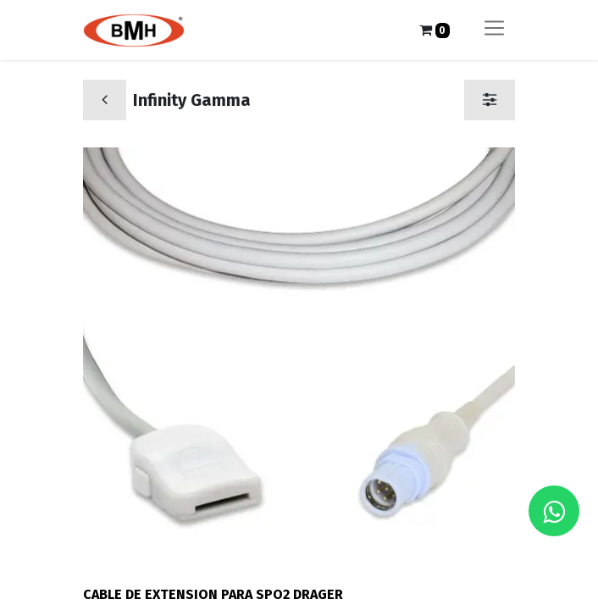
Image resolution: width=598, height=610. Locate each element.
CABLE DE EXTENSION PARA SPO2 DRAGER (213, 594)
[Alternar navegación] (494, 30)
